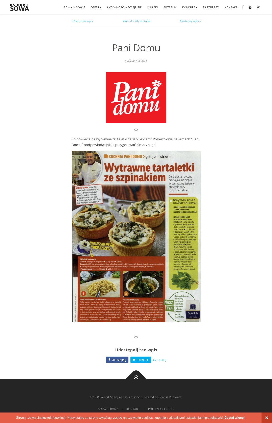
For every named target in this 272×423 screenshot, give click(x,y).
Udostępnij (117, 360)
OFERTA (96, 7)
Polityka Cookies (161, 409)
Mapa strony (108, 409)
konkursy (189, 7)
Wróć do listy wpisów (136, 21)
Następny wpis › (190, 21)
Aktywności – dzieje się (124, 7)
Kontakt (231, 7)
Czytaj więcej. (234, 417)
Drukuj (159, 360)
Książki (152, 7)
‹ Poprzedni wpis (82, 21)
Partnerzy (211, 7)
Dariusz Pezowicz (169, 397)
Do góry (136, 379)
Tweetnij (141, 360)
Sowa (22, 7)
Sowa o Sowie (74, 7)
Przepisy (170, 7)
